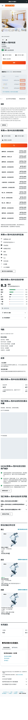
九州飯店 (10, 716)
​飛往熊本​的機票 (7, 681)
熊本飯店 (6, 685)
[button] (26, 1)
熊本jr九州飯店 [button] (4, 572)
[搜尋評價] (15, 308)
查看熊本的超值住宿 (22, 584)
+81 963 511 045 (6, 48)
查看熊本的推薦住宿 (22, 614)
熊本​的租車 (6, 683)
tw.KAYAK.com (6, 715)
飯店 (11, 715)
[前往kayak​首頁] (9, 5)
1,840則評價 (10, 50)
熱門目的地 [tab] (14, 672)
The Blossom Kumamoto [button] (7, 632)
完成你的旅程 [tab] (6, 672)
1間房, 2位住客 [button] (7, 59)
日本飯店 (21, 715)
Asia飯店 (16, 715)
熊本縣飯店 (4, 716)
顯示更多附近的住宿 (22, 554)
